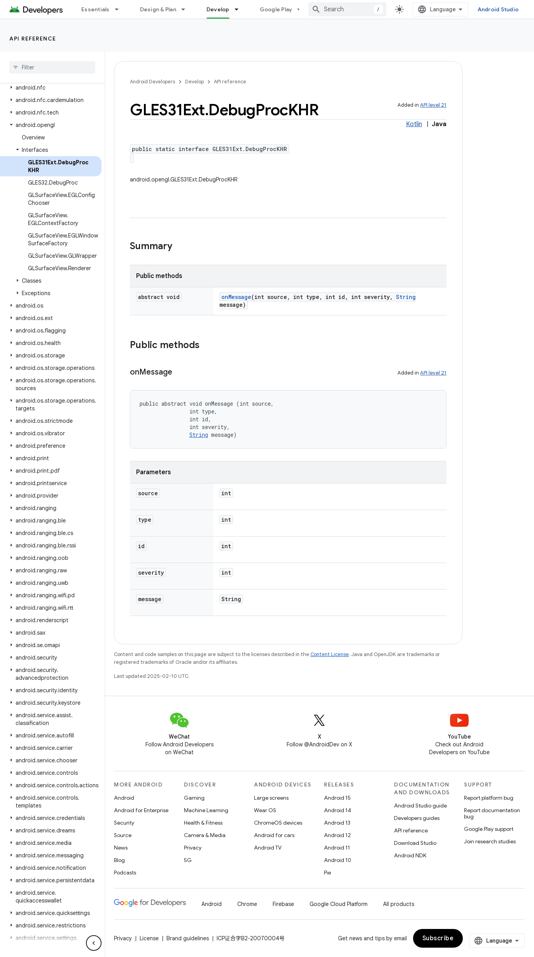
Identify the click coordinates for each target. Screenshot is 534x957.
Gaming (194, 797)
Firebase (283, 904)
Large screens (271, 797)
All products (398, 904)
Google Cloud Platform (339, 904)
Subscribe (438, 938)
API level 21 (433, 105)
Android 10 (337, 860)
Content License (329, 654)
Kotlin (414, 124)
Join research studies (490, 841)
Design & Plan (158, 9)
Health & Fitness (203, 822)
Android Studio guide (420, 805)
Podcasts (125, 872)
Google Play (276, 9)
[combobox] (347, 9)
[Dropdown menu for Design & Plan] (186, 9)
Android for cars (274, 835)
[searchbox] (52, 67)
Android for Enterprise (141, 810)
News (121, 847)
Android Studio (498, 9)
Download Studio (415, 842)
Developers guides (416, 818)
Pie (327, 872)
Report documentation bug (492, 813)
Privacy (192, 847)
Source (122, 835)
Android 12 (337, 835)
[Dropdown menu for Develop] (239, 9)
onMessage (236, 297)
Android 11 (337, 847)
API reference (32, 38)
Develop (194, 81)
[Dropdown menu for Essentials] (120, 9)
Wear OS (265, 810)
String (406, 297)
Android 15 (337, 797)
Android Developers (152, 81)
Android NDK (410, 855)
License (149, 938)
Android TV (268, 847)
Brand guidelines (187, 938)
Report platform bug (488, 797)
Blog (119, 860)
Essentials (95, 9)
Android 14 (337, 810)
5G (188, 860)
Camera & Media (205, 835)
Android (124, 797)
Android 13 (337, 822)
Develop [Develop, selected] (218, 9)
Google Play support (488, 828)
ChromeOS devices (278, 822)
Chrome (247, 904)
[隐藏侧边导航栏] (94, 943)
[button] (51, 87)
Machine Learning (206, 810)
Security (124, 822)
